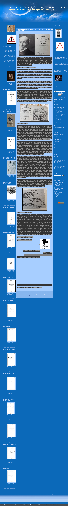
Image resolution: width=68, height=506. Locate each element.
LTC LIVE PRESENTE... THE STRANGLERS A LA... (59, 119)
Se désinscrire (60, 93)
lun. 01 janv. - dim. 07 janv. (60, 166)
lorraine (56, 193)
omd (60, 192)
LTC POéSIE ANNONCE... (60, 127)
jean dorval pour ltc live (59, 186)
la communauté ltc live (58, 190)
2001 (31, 95)
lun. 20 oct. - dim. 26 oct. (59, 156)
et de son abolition (41, 294)
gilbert (27, 295)
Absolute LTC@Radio (59, 134)
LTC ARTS (57, 136)
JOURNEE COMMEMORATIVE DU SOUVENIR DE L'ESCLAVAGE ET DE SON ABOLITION (35, 30)
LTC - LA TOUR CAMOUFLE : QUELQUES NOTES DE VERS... (38, 7)
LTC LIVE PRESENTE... (59, 122)
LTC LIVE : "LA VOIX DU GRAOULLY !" (59, 145)
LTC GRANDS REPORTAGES (58, 139)
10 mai (49, 94)
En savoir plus (55, 504)
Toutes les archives (58, 168)
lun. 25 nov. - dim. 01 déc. (59, 161)
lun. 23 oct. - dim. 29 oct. (59, 167)
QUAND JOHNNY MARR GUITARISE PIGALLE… (59, 102)
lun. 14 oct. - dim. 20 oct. (59, 162)
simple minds (58, 183)
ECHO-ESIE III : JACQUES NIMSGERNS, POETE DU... (60, 115)
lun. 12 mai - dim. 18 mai (59, 157)
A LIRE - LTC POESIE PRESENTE (59, 148)
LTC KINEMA (57, 141)
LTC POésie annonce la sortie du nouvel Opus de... (60, 105)
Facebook (31, 295)
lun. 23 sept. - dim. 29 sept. (60, 163)
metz (56, 182)
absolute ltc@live (57, 195)
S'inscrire (60, 92)
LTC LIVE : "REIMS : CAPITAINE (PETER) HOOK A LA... (59, 111)
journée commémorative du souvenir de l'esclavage (28, 294)
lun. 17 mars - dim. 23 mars (60, 160)
